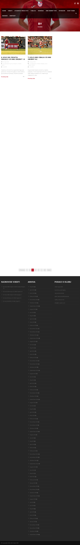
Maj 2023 (32, 380)
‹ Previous (22, 270)
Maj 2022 (32, 409)
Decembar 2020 (34, 454)
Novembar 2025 (34, 299)
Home (4, 10)
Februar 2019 (33, 518)
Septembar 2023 (34, 370)
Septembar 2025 (34, 306)
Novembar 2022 (34, 393)
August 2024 (33, 341)
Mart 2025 (32, 322)
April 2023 (32, 383)
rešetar (39, 63)
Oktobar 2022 (33, 396)
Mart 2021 (32, 447)
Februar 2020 (33, 479)
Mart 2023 (32, 386)
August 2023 (33, 373)
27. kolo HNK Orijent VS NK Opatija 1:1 (12, 294)
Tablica (33, 10)
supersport (7, 63)
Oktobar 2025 (33, 302)
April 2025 (32, 319)
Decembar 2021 (34, 422)
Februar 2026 (33, 296)
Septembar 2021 (34, 431)
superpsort (33, 63)
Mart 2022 (32, 415)
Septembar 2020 (34, 463)
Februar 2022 (33, 418)
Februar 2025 (33, 325)
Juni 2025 (32, 312)
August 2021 (33, 434)
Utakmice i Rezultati (21, 10)
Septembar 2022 (34, 399)
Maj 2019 (32, 508)
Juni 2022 (32, 405)
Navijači (5, 15)
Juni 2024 (32, 344)
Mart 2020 (32, 476)
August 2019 (33, 499)
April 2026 (32, 290)
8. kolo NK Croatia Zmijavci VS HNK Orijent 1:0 (13, 58)
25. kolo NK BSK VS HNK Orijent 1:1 (11, 301)
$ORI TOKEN (71, 10)
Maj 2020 (32, 473)
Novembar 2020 (34, 457)
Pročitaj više (4, 76)
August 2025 (33, 309)
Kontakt (13, 15)
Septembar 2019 (34, 496)
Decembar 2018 (34, 524)
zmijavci (15, 63)
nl (3, 63)
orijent (2, 65)
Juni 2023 (32, 376)
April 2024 (32, 351)
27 (44, 270)
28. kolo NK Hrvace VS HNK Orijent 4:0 (12, 291)
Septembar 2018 (34, 534)
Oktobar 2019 (33, 492)
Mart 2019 (32, 515)
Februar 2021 (33, 450)
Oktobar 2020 (33, 460)
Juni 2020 (32, 470)
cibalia (29, 65)
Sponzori (62, 10)
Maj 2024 (32, 348)
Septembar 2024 (34, 338)
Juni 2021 (32, 438)
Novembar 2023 (34, 364)
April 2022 (32, 412)
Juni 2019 (32, 505)
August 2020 (33, 467)
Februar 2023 (33, 389)
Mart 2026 (32, 293)
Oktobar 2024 (33, 335)
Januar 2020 (33, 483)
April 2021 (32, 444)
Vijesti (10, 10)
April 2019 (32, 512)
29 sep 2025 (6, 61)
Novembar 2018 (34, 528)
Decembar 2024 (34, 328)
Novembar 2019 (34, 489)
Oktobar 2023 (33, 367)
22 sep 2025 (32, 61)
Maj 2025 (32, 315)
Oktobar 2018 (33, 531)
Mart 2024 (32, 354)
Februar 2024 (33, 357)
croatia (19, 63)
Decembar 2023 (34, 360)
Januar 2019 (33, 521)
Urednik (5, 66)
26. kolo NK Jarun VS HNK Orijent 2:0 (12, 298)
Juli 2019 (32, 502)
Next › (49, 270)
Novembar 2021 (34, 425)
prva (11, 63)
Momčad (41, 10)
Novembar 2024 (34, 331)
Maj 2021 (32, 441)
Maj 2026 (32, 286)
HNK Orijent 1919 (51, 10)
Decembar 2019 (34, 486)
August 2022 (33, 402)
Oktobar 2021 (33, 428)
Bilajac (42, 63)
